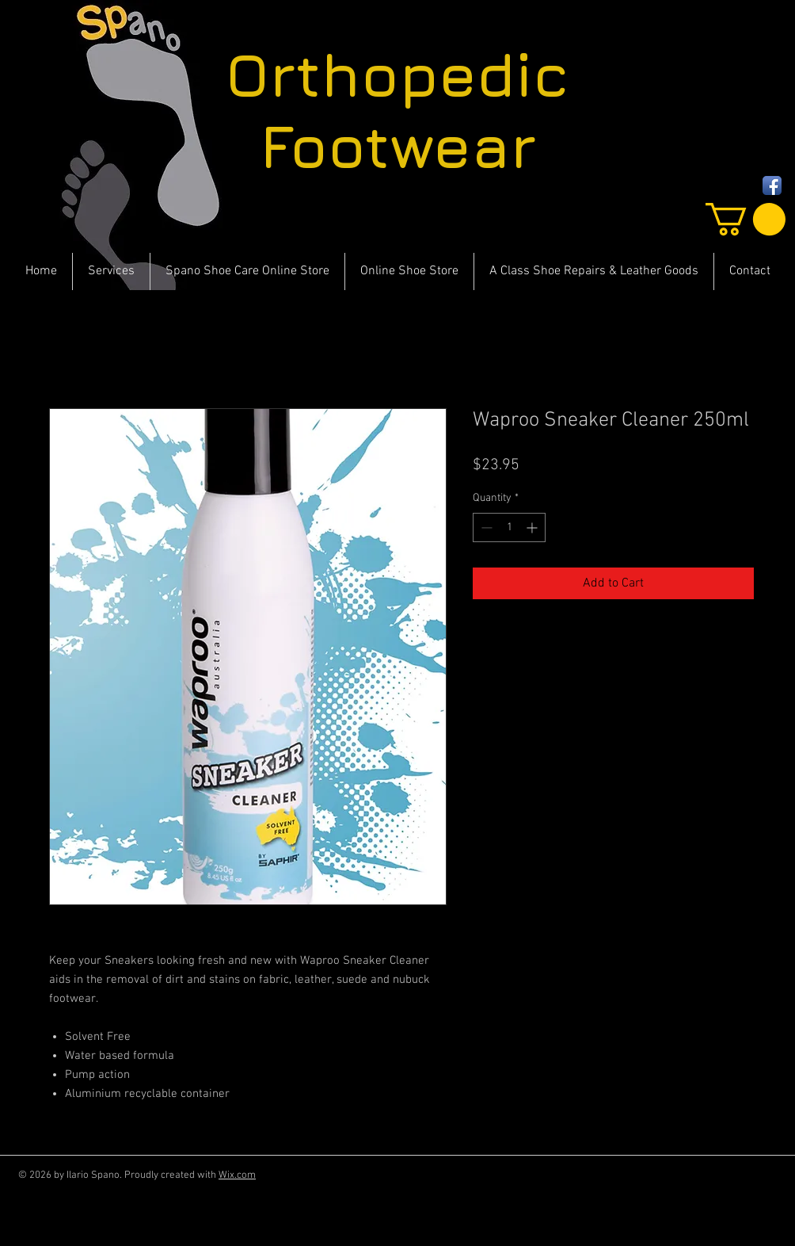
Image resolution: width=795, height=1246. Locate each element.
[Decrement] (485, 527)
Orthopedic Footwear (397, 110)
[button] (745, 219)
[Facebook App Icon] (772, 185)
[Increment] (533, 527)
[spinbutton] (509, 527)
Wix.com (237, 1175)
